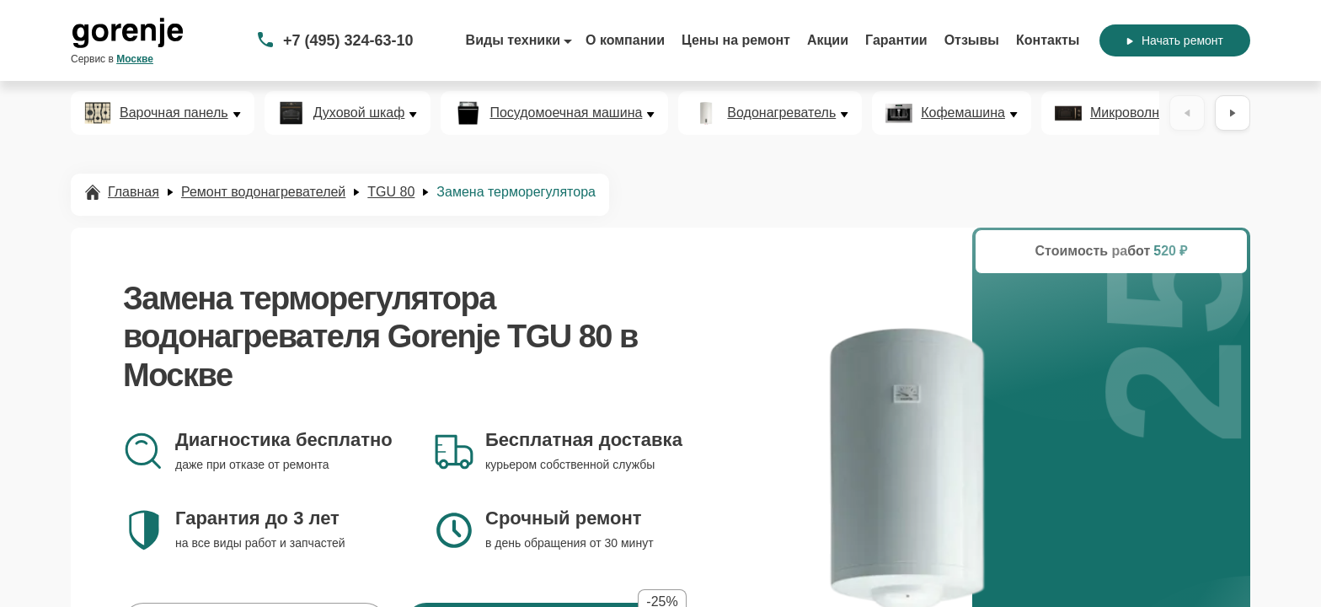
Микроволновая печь (1155, 113)
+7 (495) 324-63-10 (348, 40)
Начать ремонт (1174, 40)
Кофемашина (963, 113)
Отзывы (971, 40)
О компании (625, 40)
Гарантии (896, 40)
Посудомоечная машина (565, 113)
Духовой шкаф (359, 113)
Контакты (1047, 40)
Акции (827, 40)
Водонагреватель (781, 113)
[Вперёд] (1232, 113)
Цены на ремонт (736, 40)
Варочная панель (174, 113)
